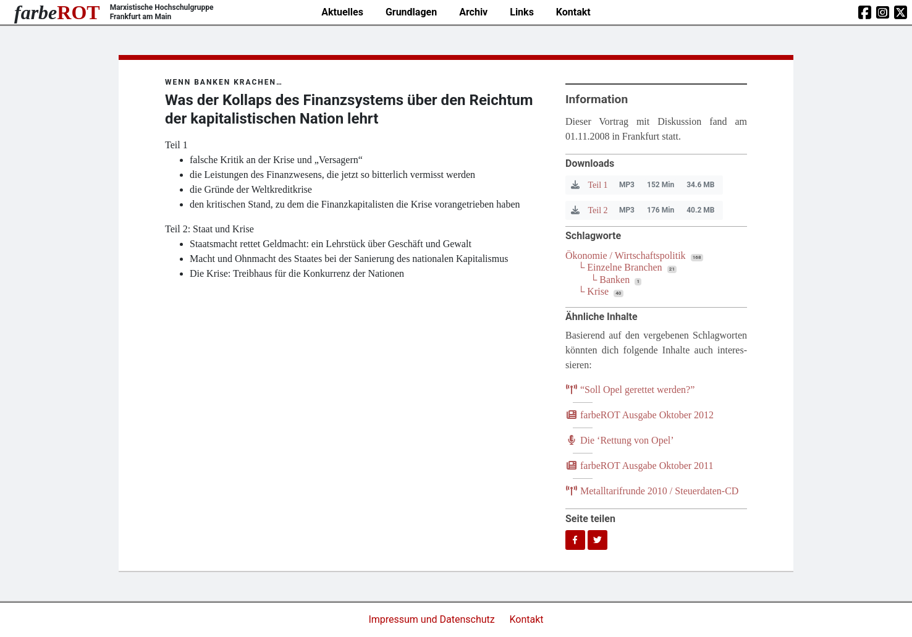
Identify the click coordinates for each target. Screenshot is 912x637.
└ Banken (610, 279)
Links (522, 12)
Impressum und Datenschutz (432, 619)
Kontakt (573, 12)
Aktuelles (342, 12)
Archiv (473, 12)
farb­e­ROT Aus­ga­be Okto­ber (639, 415)
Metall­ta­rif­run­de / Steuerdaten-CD (651, 491)
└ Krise (593, 291)
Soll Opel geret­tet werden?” (630, 389)
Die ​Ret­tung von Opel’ (619, 440)
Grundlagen (411, 12)
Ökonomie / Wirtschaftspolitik (625, 255)
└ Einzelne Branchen (620, 267)
